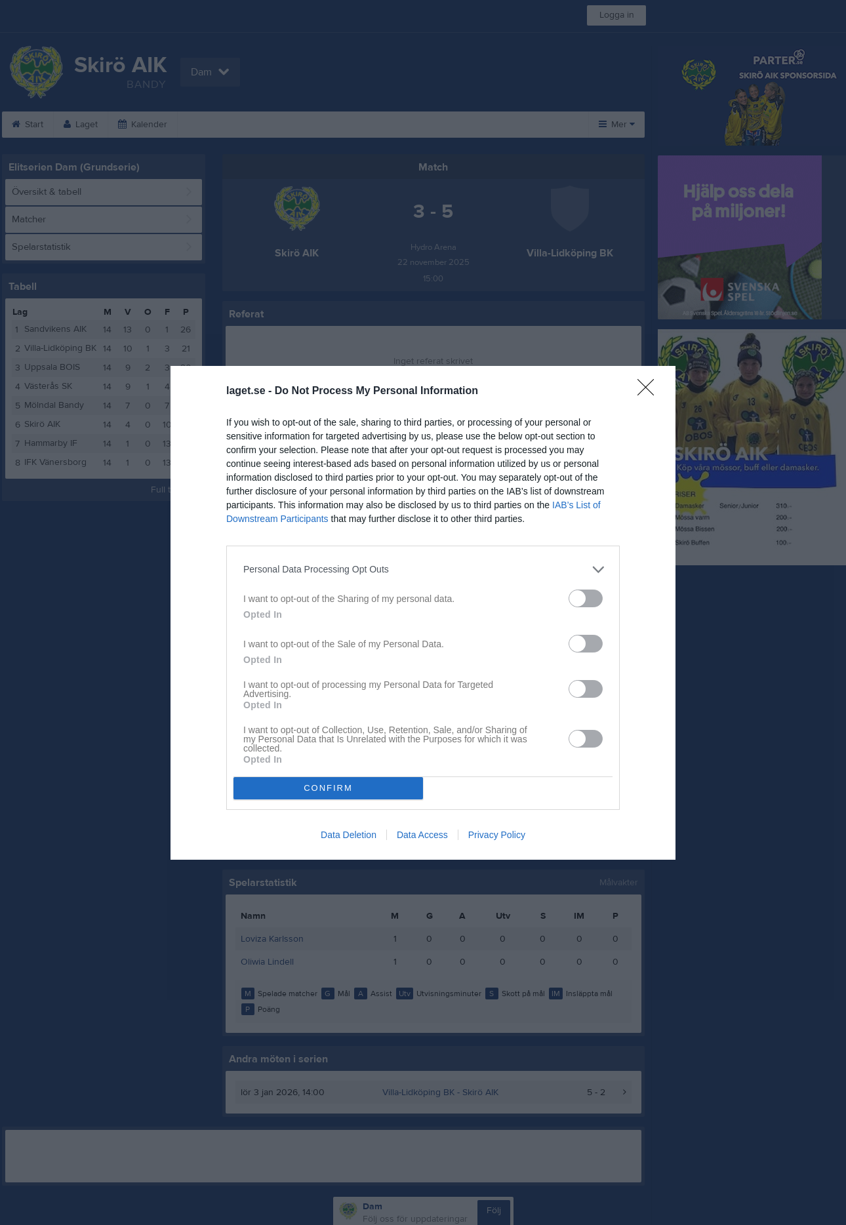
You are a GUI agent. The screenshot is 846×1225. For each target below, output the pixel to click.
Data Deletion (348, 835)
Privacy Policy (496, 835)
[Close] (649, 391)
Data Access (422, 835)
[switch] (586, 598)
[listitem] (423, 569)
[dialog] (423, 613)
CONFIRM (328, 788)
